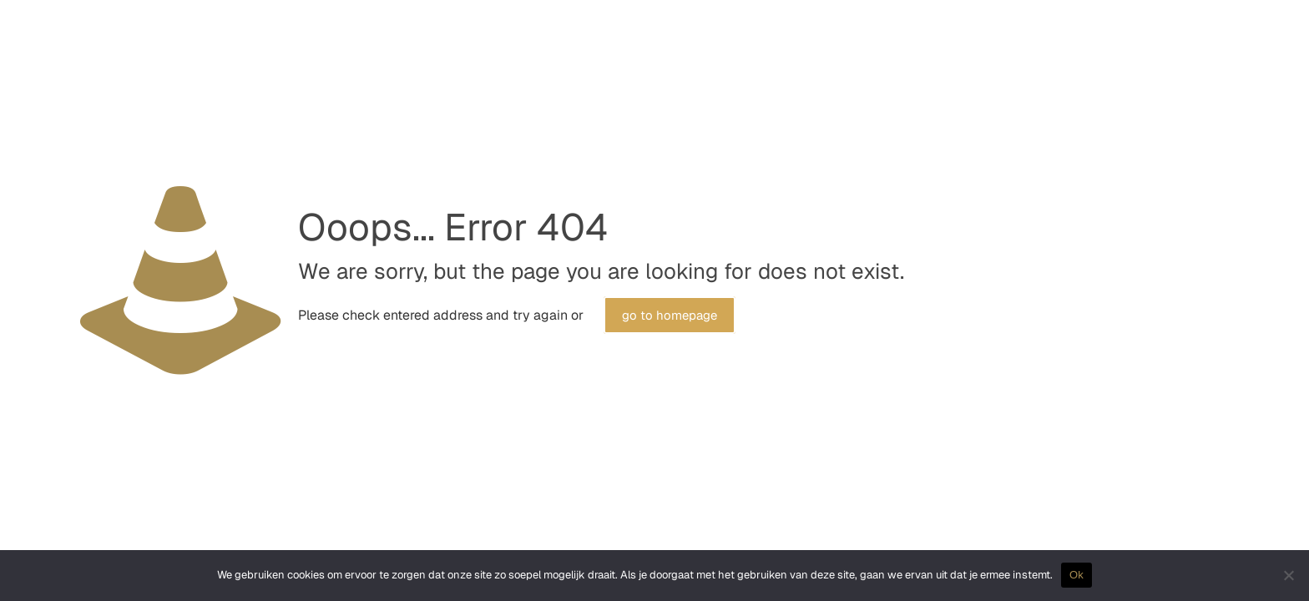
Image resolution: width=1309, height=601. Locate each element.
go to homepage (669, 315)
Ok (1076, 574)
